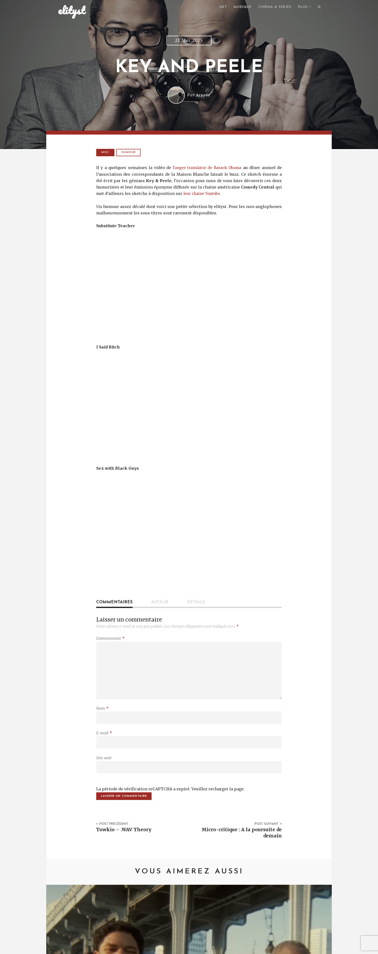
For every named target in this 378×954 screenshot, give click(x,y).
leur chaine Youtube (202, 194)
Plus (302, 7)
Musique (237, 7)
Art (217, 7)
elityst (72, 10)
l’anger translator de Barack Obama (207, 168)
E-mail (104, 739)
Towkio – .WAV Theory (125, 839)
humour (129, 153)
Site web (103, 765)
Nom (102, 713)
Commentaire (110, 639)
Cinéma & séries (272, 7)
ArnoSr (203, 95)
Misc (106, 153)
